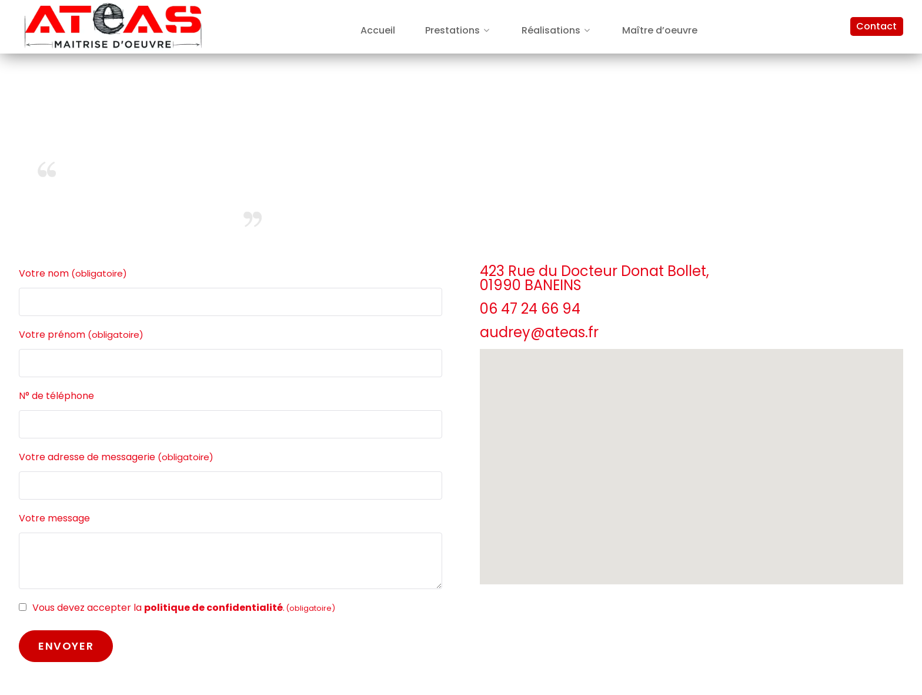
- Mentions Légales (858, 233)
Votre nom (73, 273)
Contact (876, 26)
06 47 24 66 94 (530, 308)
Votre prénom (81, 335)
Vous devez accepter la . (183, 607)
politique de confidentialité (213, 607)
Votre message (54, 518)
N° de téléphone (56, 396)
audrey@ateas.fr (539, 332)
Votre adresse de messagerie (116, 457)
